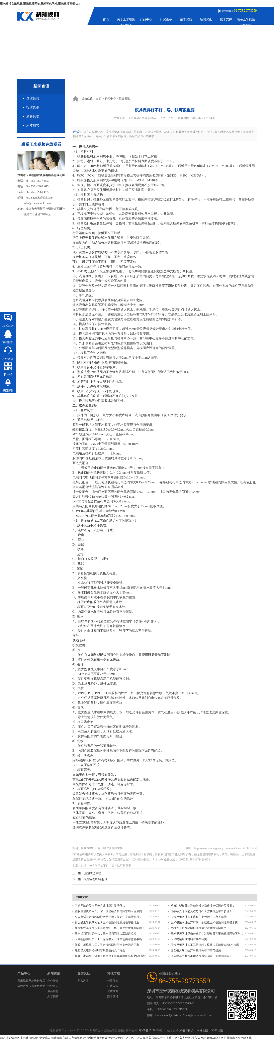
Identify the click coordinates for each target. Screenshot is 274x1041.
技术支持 (226, 19)
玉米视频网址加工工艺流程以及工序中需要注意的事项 (108, 939)
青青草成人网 (215, 1037)
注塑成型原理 (92, 873)
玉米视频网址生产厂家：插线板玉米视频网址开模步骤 (204, 922)
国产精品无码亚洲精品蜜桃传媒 (88, 1037)
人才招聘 (32, 125)
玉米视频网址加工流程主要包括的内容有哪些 (199, 916)
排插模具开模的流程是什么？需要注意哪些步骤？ (201, 911)
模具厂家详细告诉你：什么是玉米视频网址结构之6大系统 (110, 956)
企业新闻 (32, 98)
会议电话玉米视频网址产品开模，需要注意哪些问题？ (108, 916)
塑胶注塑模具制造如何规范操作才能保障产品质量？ (203, 905)
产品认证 (82, 980)
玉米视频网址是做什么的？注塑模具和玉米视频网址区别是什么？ (208, 933)
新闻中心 (110, 98)
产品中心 (146, 19)
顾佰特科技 (186, 1030)
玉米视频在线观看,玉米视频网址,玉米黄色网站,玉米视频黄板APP (40, 3)
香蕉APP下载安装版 (178, 1037)
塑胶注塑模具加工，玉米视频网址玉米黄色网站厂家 (107, 944)
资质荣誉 (112, 991)
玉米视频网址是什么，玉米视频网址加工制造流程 (105, 933)
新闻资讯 (206, 19)
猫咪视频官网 (59, 1037)
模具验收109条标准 (95, 879)
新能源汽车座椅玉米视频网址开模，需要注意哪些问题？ (110, 928)
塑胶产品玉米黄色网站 (31, 985)
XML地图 (217, 1030)
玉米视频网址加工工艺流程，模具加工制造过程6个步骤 (205, 944)
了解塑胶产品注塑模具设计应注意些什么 (100, 905)
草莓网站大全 (157, 1037)
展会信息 (32, 116)
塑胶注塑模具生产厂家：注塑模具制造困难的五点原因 (108, 911)
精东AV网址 (198, 1037)
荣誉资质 (186, 19)
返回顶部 (8, 390)
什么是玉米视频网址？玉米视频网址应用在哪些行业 (107, 922)
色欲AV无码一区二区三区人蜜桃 (128, 1037)
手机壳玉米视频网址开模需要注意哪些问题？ (199, 928)
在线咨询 (8, 358)
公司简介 (112, 980)
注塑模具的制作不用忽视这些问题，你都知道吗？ (201, 956)
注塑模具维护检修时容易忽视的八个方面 (100, 950)
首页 (99, 98)
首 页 (106, 19)
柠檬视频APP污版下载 (238, 1037)
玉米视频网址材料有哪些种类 (189, 939)
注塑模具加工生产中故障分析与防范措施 (196, 950)
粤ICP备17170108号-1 (152, 1030)
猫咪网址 (16, 1037)
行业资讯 (32, 107)
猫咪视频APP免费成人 (36, 1037)
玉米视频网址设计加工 (31, 980)
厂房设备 (166, 19)
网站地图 (202, 1030)
